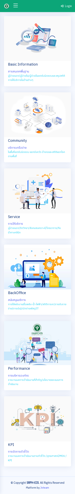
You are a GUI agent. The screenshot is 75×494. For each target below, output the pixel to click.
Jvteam (44, 488)
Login (66, 6)
